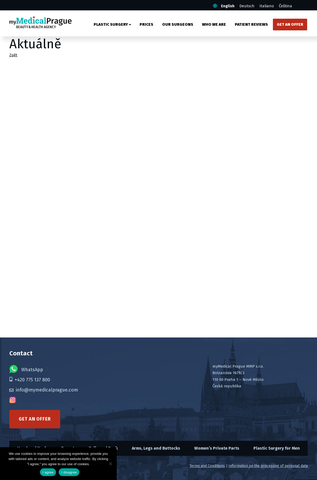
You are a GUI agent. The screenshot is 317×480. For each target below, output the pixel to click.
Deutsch (246, 6)
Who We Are (214, 24)
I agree (48, 472)
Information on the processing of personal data (268, 466)
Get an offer (35, 419)
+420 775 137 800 (29, 380)
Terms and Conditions (207, 466)
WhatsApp (26, 369)
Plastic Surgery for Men (276, 448)
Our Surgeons (177, 24)
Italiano (266, 6)
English (228, 6)
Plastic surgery (111, 24)
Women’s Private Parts (216, 448)
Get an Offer (290, 24)
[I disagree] (110, 463)
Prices (146, 24)
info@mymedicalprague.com (43, 390)
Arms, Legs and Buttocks (156, 448)
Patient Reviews (251, 24)
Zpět (13, 55)
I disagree (69, 472)
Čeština (285, 6)
